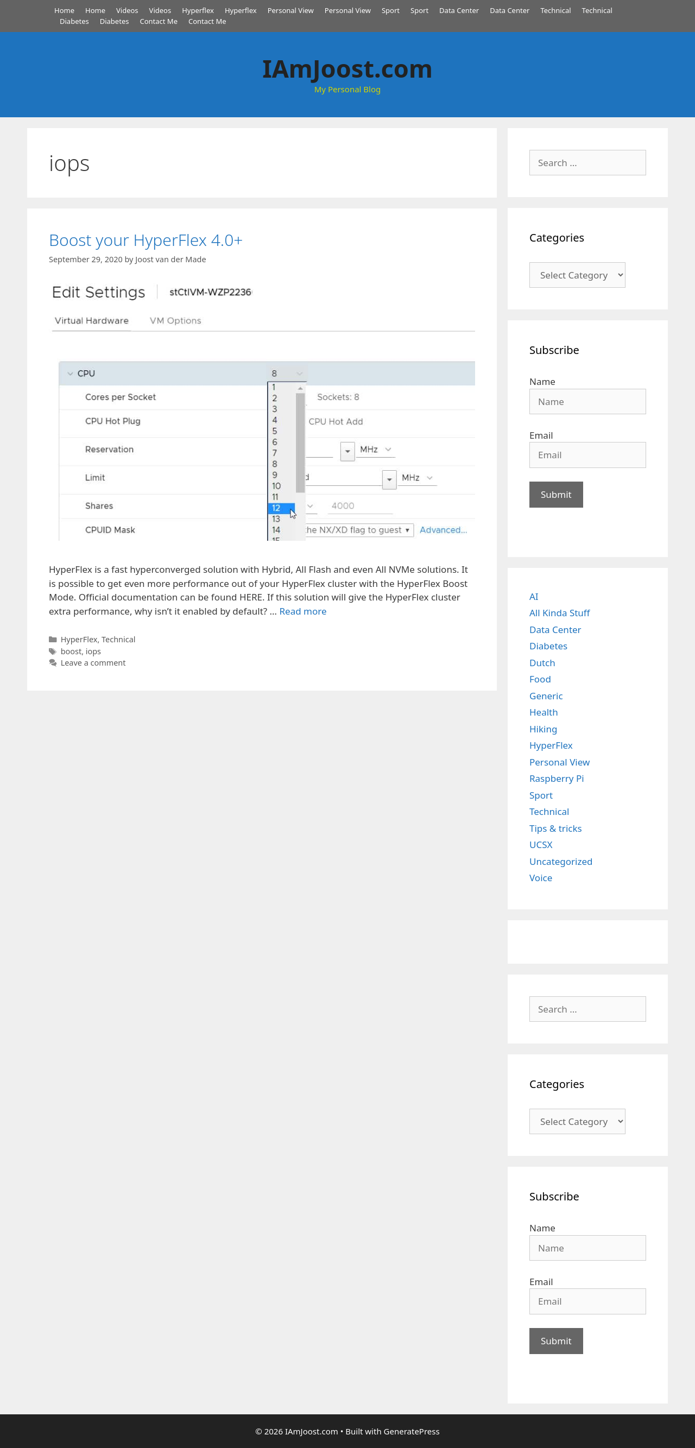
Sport (391, 10)
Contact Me (159, 21)
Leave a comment (93, 662)
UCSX (540, 844)
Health (543, 712)
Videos (127, 10)
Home (64, 10)
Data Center (459, 10)
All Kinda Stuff (559, 612)
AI (534, 596)
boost (71, 651)
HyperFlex (79, 639)
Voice (540, 877)
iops (93, 651)
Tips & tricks (555, 828)
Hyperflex (198, 10)
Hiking (543, 729)
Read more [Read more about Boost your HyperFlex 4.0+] (302, 611)
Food (540, 679)
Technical (555, 10)
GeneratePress (412, 1431)
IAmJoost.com (347, 68)
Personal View (291, 10)
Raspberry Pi (556, 778)
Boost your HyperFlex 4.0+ (146, 240)
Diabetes (74, 21)
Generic (546, 696)
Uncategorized (561, 861)
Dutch (542, 662)
